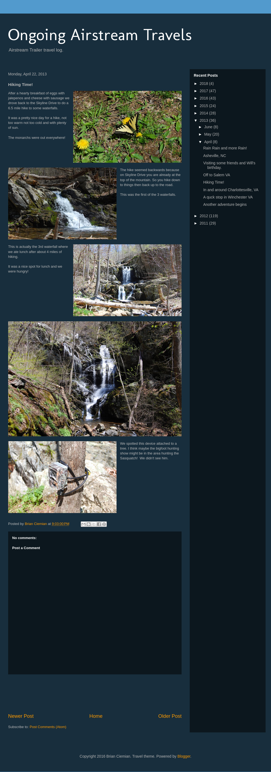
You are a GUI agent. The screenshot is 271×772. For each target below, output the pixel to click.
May (208, 134)
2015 (204, 106)
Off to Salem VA (216, 175)
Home (96, 716)
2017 (204, 91)
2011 (204, 223)
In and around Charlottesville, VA (231, 190)
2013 (204, 120)
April (208, 142)
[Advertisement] (106, 693)
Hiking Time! (213, 182)
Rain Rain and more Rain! (225, 148)
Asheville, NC (214, 155)
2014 (204, 113)
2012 (204, 216)
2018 (204, 83)
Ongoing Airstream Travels (100, 34)
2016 (204, 98)
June (208, 127)
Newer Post (21, 716)
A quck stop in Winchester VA (228, 197)
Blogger (184, 756)
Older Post (170, 716)
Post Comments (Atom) (48, 727)
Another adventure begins (225, 204)
